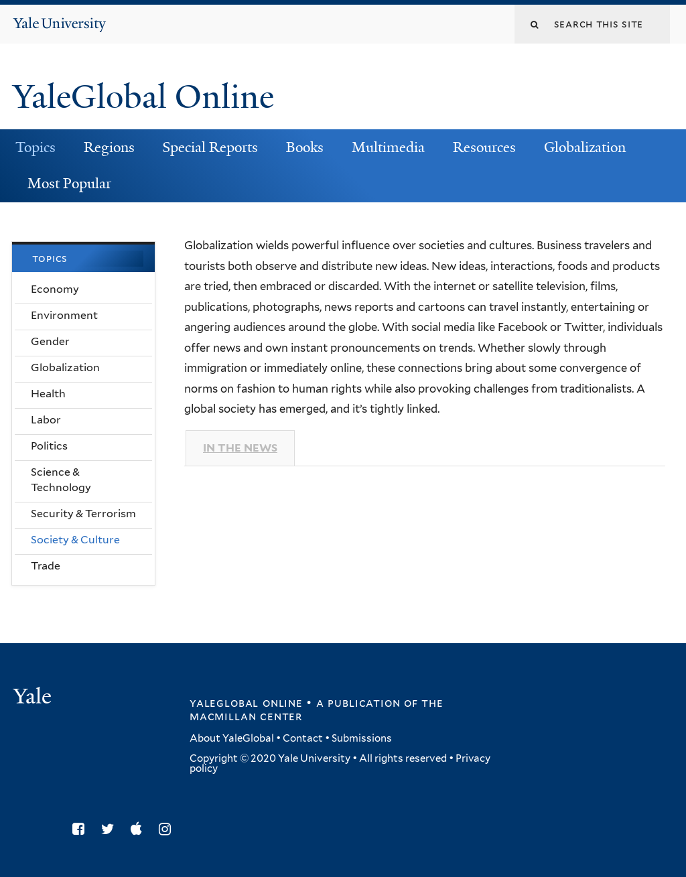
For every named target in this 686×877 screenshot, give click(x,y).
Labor (46, 419)
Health (48, 393)
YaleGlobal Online (143, 97)
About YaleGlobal (232, 738)
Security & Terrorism (83, 513)
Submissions (362, 738)
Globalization (585, 147)
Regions (109, 147)
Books (305, 147)
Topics (35, 147)
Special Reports (210, 147)
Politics (49, 446)
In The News (240, 448)
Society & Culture (75, 539)
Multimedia (388, 147)
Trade (45, 565)
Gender (50, 341)
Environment (64, 315)
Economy (55, 289)
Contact (303, 738)
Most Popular (69, 183)
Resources (484, 147)
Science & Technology (61, 480)
